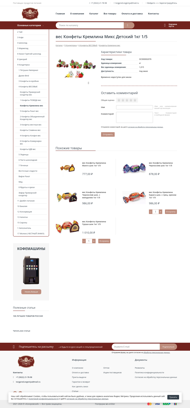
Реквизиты (140, 368)
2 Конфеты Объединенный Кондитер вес (32, 117)
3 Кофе (20, 37)
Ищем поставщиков (112, 372)
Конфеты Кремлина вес (31, 105)
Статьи (75, 391)
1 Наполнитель (24, 228)
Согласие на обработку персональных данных (156, 377)
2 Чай (19, 32)
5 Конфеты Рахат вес (29, 111)
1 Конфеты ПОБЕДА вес (30, 100)
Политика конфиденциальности (149, 372)
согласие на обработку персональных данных (87, 398)
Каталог (93, 13)
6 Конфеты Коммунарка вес (30, 142)
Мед (21, 182)
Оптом (106, 368)
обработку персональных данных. (156, 352)
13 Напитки (22, 217)
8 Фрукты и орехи (27, 187)
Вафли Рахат (24, 176)
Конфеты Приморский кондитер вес (30, 93)
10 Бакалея (22, 206)
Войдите (151, 3)
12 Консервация (24, 211)
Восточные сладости (28, 171)
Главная (60, 13)
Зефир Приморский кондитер (28, 194)
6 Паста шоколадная (28, 160)
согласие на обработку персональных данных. (145, 127)
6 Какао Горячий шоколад (29, 53)
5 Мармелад (22, 48)
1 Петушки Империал (28, 70)
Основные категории (29, 25)
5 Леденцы (24, 154)
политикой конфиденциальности (43, 398)
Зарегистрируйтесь (168, 3)
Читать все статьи (21, 331)
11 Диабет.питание (26, 200)
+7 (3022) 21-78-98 (99, 3)
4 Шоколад (22, 43)
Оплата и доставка (132, 13)
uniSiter (111, 404)
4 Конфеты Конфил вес (30, 135)
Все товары (110, 13)
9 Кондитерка (23, 64)
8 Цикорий (22, 59)
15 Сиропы (22, 222)
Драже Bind (24, 75)
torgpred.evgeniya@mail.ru (127, 3)
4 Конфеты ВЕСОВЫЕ (28, 86)
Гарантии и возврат (81, 382)
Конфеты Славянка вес (30, 130)
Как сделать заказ (80, 386)
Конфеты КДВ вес (28, 149)
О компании (77, 13)
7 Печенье (23, 165)
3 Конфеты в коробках (29, 81)
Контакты (153, 13)
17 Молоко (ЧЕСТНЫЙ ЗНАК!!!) (30, 233)
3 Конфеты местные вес (30, 124)
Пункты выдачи (79, 377)
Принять (173, 397)
